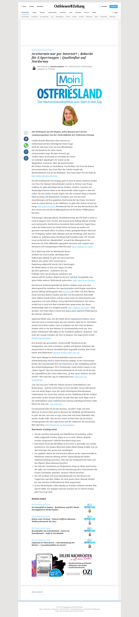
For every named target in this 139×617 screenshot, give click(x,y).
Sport (96, 17)
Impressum (55, 609)
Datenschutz (47, 609)
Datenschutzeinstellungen (92, 609)
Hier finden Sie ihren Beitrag (44, 176)
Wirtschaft (103, 17)
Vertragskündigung (77, 609)
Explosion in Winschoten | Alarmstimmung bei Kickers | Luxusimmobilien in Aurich (53, 543)
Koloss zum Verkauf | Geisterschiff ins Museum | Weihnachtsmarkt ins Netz (54, 520)
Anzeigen (78, 12)
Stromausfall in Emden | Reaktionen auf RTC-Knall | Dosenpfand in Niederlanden (56, 508)
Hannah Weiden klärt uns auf (66, 352)
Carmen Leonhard (56, 66)
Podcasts (63, 12)
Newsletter (40, 6)
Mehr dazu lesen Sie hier (83, 280)
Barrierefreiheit (65, 609)
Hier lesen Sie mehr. (47, 206)
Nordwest (34, 17)
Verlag (94, 12)
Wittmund (89, 17)
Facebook (66, 291)
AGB (40, 609)
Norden (81, 17)
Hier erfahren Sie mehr (82, 246)
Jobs (70, 12)
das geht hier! (56, 404)
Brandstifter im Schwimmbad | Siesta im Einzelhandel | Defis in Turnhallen (51, 532)
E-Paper (31, 6)
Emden (74, 17)
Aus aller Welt (44, 17)
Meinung (112, 17)
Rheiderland (59, 17)
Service (86, 12)
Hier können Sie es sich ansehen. (60, 425)
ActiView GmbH (79, 611)
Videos (34, 12)
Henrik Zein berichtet (41, 338)
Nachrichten (25, 12)
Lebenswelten (52, 12)
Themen (42, 12)
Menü (23, 6)
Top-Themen (25, 17)
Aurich (68, 17)
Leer (52, 17)
